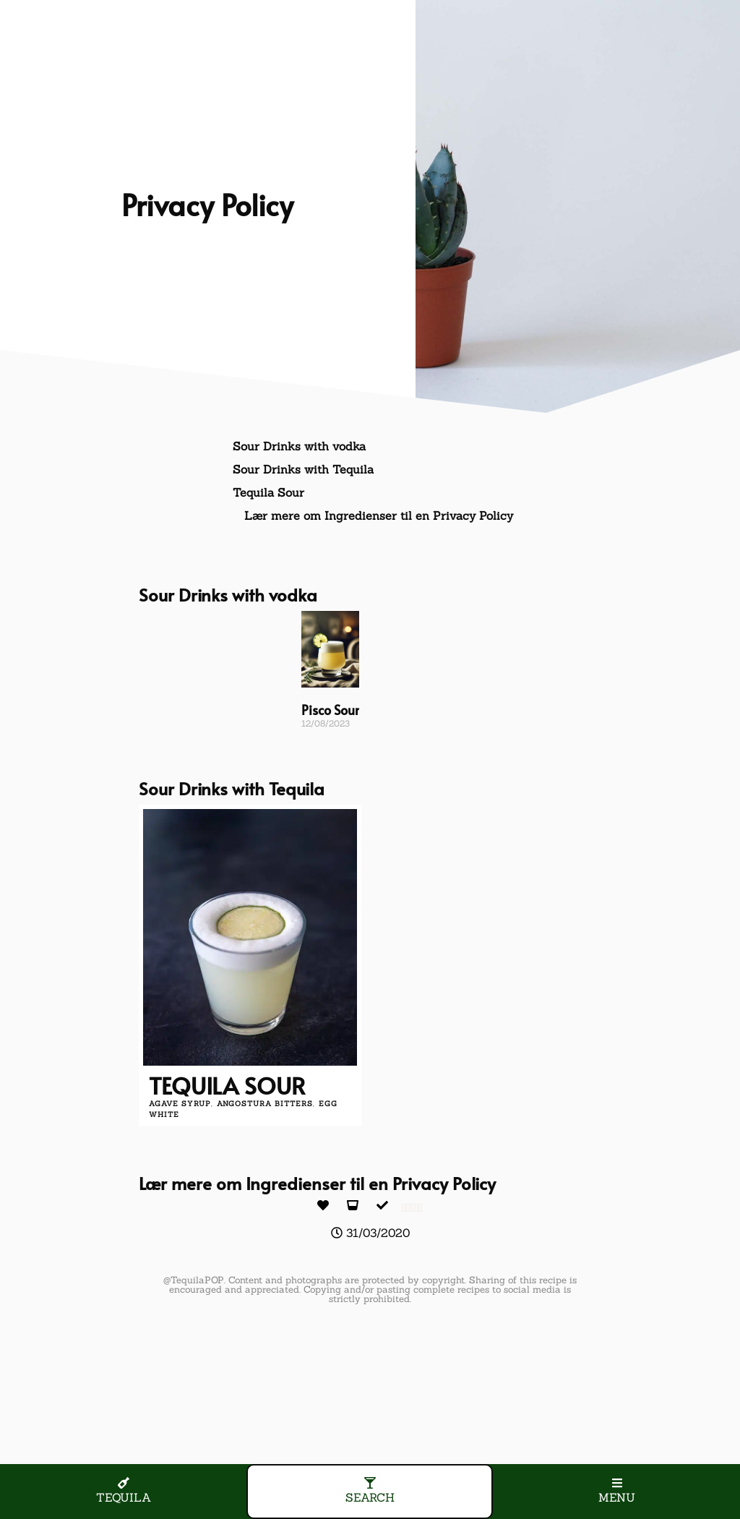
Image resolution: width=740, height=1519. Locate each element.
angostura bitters (265, 1103)
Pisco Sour (330, 710)
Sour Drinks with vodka (299, 446)
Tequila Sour (268, 492)
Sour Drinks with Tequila (303, 469)
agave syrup (180, 1103)
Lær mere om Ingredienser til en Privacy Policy (378, 515)
